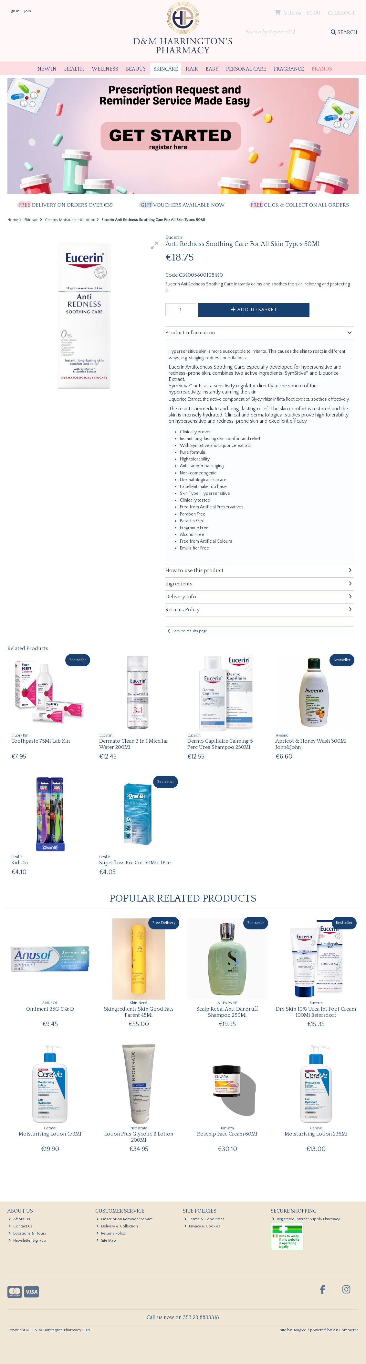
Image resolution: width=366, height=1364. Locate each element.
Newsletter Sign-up (27, 1240)
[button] (154, 245)
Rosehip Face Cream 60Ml (227, 1134)
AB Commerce (346, 1330)
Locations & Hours (27, 1233)
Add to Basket (254, 310)
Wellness (105, 69)
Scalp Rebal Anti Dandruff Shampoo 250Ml (227, 1012)
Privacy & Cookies (202, 1226)
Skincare (165, 69)
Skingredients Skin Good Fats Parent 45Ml (138, 1012)
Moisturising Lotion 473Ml (50, 1134)
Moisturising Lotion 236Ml (316, 1134)
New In (47, 69)
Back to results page (190, 631)
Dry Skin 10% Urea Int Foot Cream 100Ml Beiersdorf (316, 1012)
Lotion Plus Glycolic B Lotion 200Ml (138, 1137)
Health (74, 69)
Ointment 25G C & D (50, 1009)
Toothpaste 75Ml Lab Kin (40, 741)
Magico (300, 1330)
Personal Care (246, 69)
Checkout (341, 13)
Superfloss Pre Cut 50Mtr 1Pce (135, 863)
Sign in (13, 11)
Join (27, 11)
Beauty (136, 69)
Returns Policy (111, 1233)
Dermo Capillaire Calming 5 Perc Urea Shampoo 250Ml (220, 744)
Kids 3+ (20, 863)
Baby (212, 69)
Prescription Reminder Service (124, 1219)
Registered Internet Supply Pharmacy (306, 1219)
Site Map (106, 1240)
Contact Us (20, 1226)
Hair (192, 69)
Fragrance (289, 69)
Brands (322, 69)
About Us (19, 1219)
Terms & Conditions (204, 1219)
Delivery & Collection (117, 1226)
